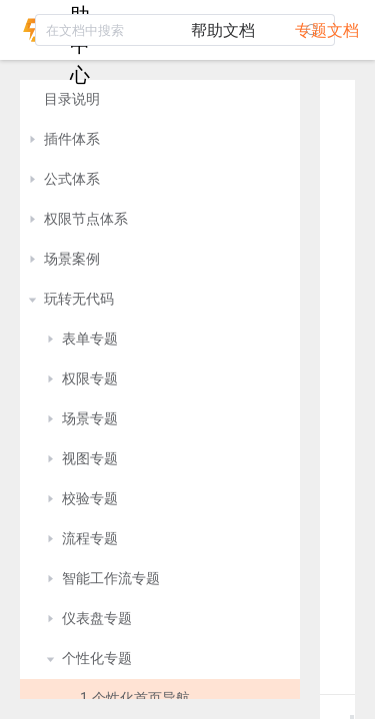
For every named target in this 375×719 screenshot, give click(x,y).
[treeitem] (160, 100)
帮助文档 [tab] (223, 30)
